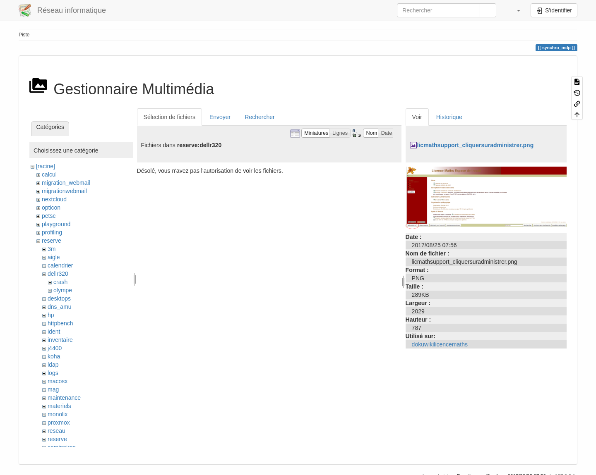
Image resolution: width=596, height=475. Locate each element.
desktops (59, 298)
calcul (49, 174)
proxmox (59, 422)
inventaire (60, 340)
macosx (57, 381)
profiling (52, 232)
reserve (51, 240)
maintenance (64, 397)
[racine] (45, 166)
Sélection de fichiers (169, 117)
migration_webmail (66, 182)
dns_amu (60, 306)
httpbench (60, 323)
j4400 (55, 348)
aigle (54, 257)
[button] (514, 10)
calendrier (60, 265)
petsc (48, 215)
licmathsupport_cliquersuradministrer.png (475, 145)
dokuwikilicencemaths (440, 344)
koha (54, 356)
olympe (62, 290)
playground (56, 224)
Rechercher (259, 117)
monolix (57, 414)
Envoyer (220, 117)
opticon (51, 207)
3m (51, 249)
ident (54, 331)
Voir (417, 117)
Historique (449, 117)
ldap (53, 364)
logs (53, 373)
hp (51, 315)
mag (53, 389)
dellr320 (58, 273)
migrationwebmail (64, 191)
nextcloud (54, 199)
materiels (59, 406)
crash (60, 282)
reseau (56, 430)
